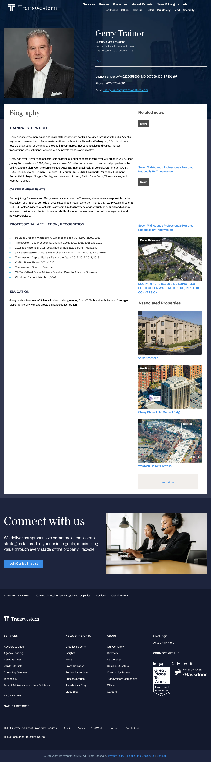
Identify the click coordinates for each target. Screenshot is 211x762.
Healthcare (115, 10)
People (108, 4)
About (191, 4)
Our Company (115, 646)
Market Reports (146, 4)
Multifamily (168, 10)
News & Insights (172, 4)
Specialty (192, 10)
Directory (112, 653)
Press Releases (75, 666)
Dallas (81, 728)
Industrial (141, 10)
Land (181, 10)
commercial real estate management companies (63, 595)
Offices (111, 685)
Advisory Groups (14, 646)
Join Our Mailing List (23, 563)
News (69, 659)
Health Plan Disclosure (140, 755)
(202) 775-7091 (114, 83)
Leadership (114, 659)
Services (93, 4)
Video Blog (72, 691)
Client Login (160, 636)
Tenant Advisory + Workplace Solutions (27, 685)
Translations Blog (76, 685)
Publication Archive (77, 672)
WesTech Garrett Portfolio (155, 466)
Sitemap (162, 755)
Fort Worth (97, 728)
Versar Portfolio (148, 358)
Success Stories (75, 678)
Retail (154, 10)
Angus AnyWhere (163, 642)
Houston (114, 728)
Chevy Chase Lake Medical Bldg (159, 412)
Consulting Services (15, 672)
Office (129, 10)
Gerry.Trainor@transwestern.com (125, 90)
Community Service (118, 672)
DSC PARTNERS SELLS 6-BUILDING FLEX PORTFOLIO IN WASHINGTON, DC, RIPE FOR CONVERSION (168, 288)
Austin (67, 728)
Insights (70, 653)
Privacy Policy (116, 755)
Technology (10, 678)
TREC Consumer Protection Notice (24, 736)
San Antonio (133, 728)
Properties (124, 4)
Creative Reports (76, 646)
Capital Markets (120, 595)
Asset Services (12, 659)
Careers (112, 691)
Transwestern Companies (122, 678)
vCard (99, 61)
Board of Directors (118, 666)
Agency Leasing (13, 653)
